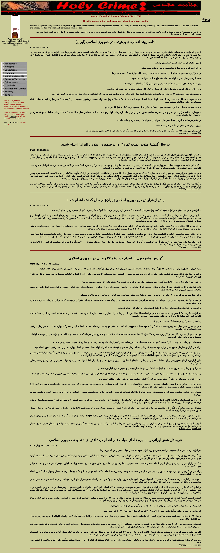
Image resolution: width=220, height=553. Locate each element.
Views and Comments (11, 122)
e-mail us (13, 117)
